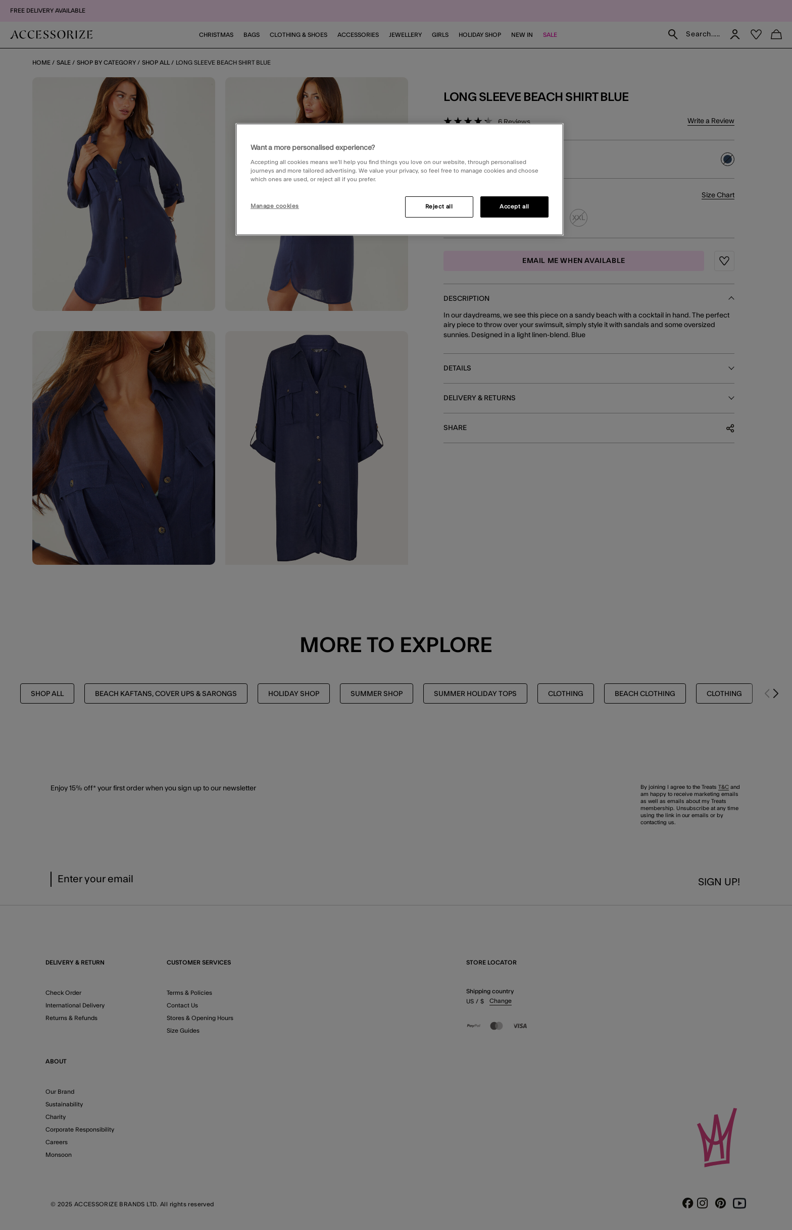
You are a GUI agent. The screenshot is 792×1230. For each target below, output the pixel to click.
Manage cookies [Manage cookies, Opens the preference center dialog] (275, 206)
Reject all (439, 206)
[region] (399, 179)
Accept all (514, 206)
